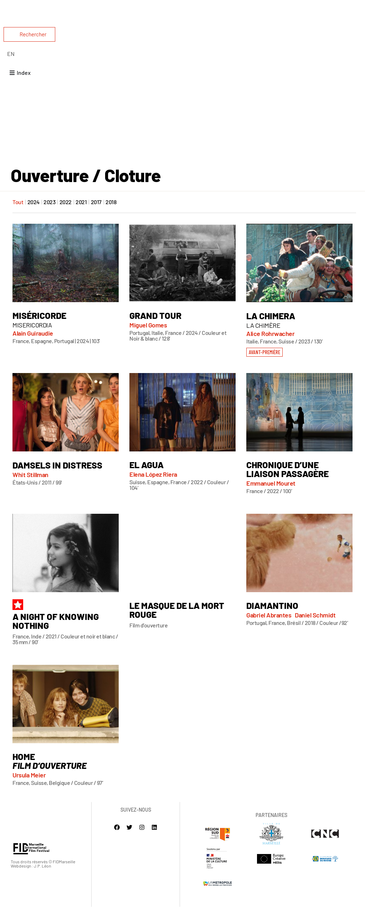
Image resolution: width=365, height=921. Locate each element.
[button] (264, 365)
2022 (66, 216)
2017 (96, 216)
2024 (33, 216)
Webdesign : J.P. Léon (31, 880)
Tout (17, 216)
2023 (49, 216)
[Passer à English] (11, 53)
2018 (111, 216)
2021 (81, 216)
